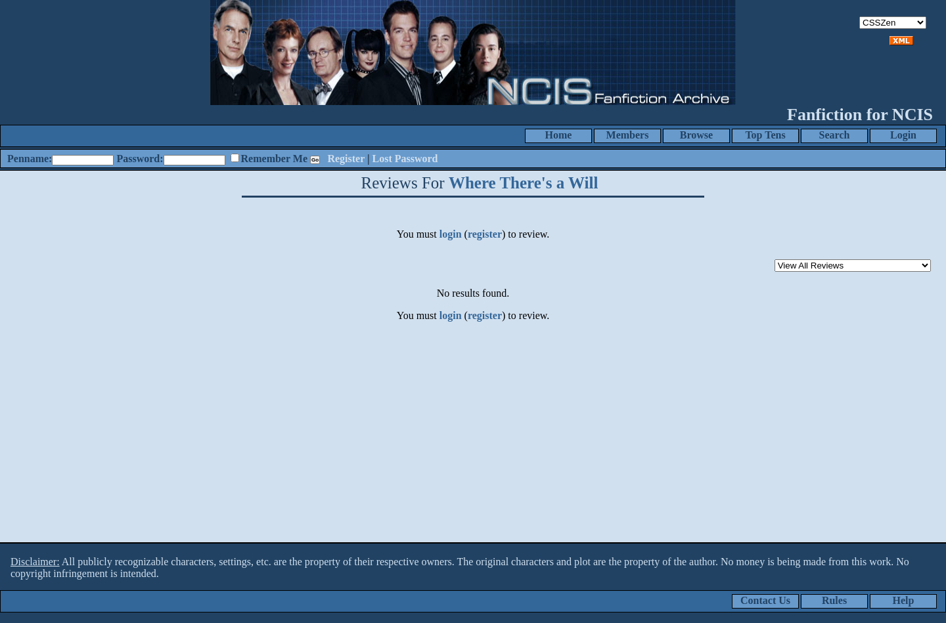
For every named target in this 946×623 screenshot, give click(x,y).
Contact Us (765, 600)
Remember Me (274, 158)
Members (627, 134)
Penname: (29, 158)
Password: (139, 158)
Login (903, 134)
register (485, 234)
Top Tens (765, 134)
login (450, 234)
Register (346, 158)
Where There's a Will (523, 183)
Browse (696, 134)
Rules (834, 600)
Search (834, 134)
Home (558, 134)
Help (903, 600)
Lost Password (405, 158)
